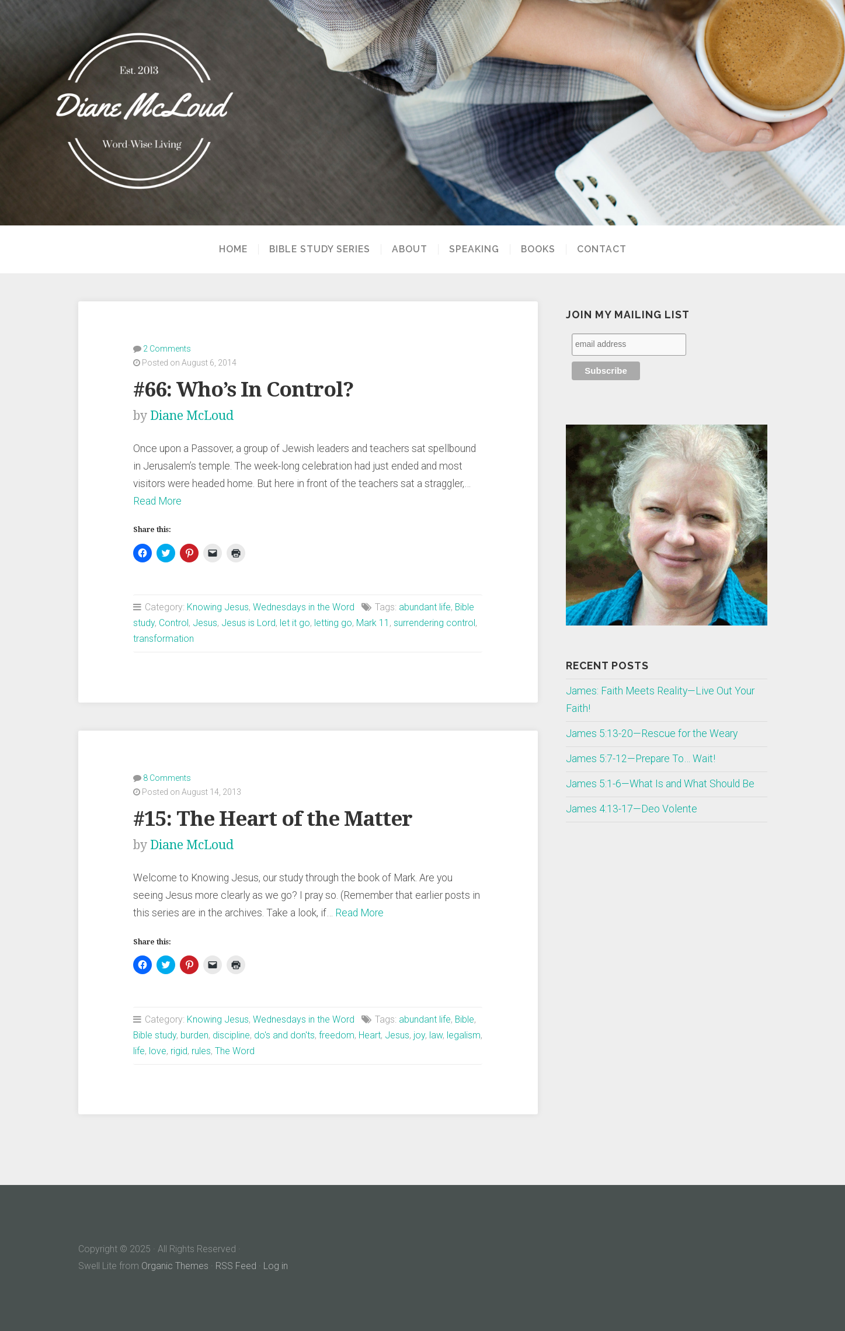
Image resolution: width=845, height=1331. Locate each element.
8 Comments (167, 778)
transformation (163, 638)
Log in (275, 1265)
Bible (464, 1019)
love (157, 1051)
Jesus (205, 622)
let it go (295, 622)
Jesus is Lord (248, 622)
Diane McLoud (192, 415)
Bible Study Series (319, 249)
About (409, 249)
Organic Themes (174, 1265)
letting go (333, 622)
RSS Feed (235, 1265)
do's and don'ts (284, 1035)
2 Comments (167, 348)
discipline (231, 1035)
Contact (602, 249)
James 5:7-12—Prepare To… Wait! (640, 758)
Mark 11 (373, 622)
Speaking (474, 249)
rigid (179, 1051)
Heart (370, 1035)
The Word (235, 1051)
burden (194, 1035)
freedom (336, 1035)
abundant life (425, 607)
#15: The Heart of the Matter (272, 818)
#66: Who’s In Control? (243, 389)
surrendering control (434, 622)
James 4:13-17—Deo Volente (631, 809)
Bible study (154, 1035)
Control (174, 622)
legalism (464, 1035)
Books (538, 249)
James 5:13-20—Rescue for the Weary (652, 733)
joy (419, 1035)
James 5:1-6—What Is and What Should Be (660, 784)
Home (233, 249)
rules (201, 1051)
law (436, 1035)
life (139, 1051)
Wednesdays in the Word (303, 607)
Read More (157, 501)
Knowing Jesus (218, 607)
